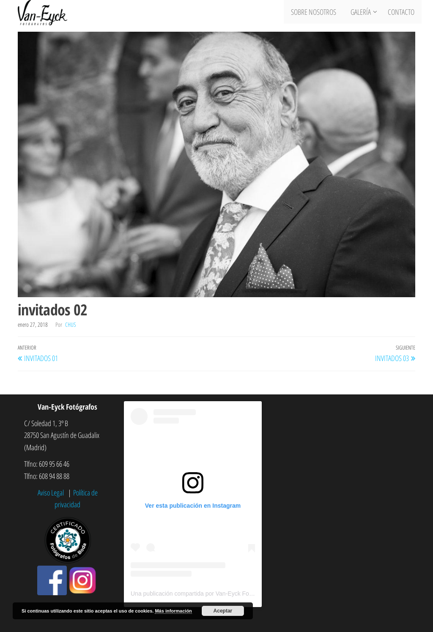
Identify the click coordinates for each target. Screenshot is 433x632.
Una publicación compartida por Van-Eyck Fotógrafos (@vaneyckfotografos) (230, 593)
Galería (361, 13)
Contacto (402, 13)
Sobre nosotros (316, 13)
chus (70, 324)
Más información (173, 610)
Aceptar (223, 611)
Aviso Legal (52, 492)
